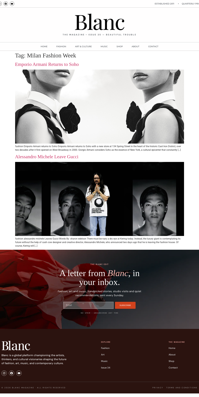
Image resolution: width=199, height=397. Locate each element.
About (135, 46)
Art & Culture (83, 46)
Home (44, 46)
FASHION (61, 46)
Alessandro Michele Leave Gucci (46, 156)
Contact (153, 46)
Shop (120, 46)
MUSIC (104, 46)
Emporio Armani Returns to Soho (47, 64)
